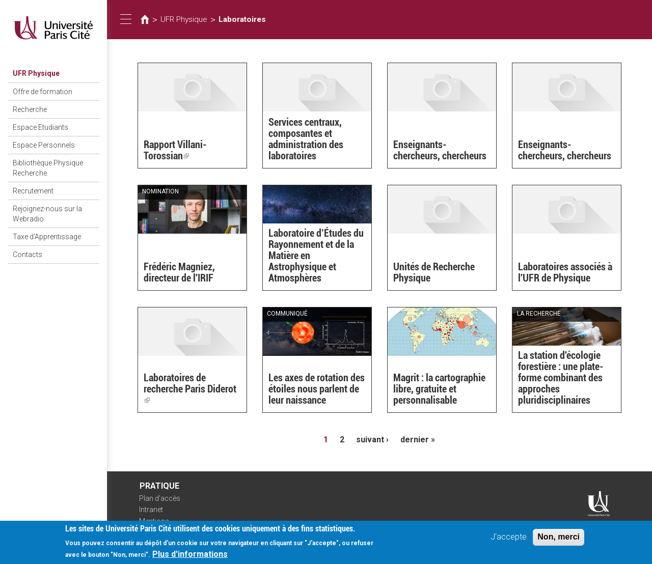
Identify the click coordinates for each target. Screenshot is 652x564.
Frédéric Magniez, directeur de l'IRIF (179, 272)
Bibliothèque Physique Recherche (48, 168)
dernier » (417, 439)
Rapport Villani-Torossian (175, 150)
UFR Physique (36, 73)
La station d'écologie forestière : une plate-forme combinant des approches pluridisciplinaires (561, 377)
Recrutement (33, 191)
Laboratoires (242, 19)
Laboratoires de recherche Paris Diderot (190, 389)
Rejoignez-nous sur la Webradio (47, 214)
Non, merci (558, 539)
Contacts (27, 254)
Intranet (151, 509)
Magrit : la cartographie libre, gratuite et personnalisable (439, 389)
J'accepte (509, 540)
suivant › (372, 439)
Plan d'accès (159, 498)
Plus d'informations (190, 557)
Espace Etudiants (40, 127)
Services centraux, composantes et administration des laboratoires (305, 139)
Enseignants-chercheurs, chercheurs (439, 150)
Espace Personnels (44, 145)
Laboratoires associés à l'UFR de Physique (565, 272)
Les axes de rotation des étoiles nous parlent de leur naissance (316, 389)
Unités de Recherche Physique (434, 272)
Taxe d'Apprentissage (47, 237)
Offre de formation (42, 92)
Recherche (30, 109)
